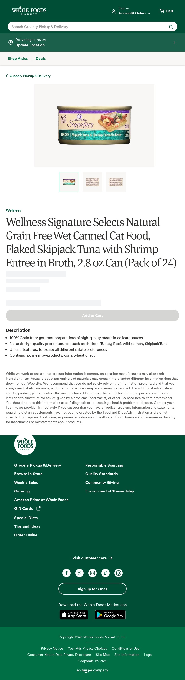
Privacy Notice (52, 648)
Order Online (25, 535)
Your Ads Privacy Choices (87, 648)
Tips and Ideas (27, 526)
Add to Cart (92, 315)
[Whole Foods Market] (29, 10)
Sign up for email (92, 588)
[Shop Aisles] (18, 58)
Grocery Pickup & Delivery (37, 465)
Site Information (126, 654)
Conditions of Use (125, 648)
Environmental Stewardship (109, 491)
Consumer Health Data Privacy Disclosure (59, 654)
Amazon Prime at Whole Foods (41, 499)
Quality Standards (101, 473)
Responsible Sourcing (104, 465)
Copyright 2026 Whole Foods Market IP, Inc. (92, 637)
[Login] (131, 11)
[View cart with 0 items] (166, 11)
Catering (22, 491)
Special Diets (26, 517)
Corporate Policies (92, 661)
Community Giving (102, 482)
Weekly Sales (26, 482)
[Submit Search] (171, 26)
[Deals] (40, 58)
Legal (148, 654)
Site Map (103, 654)
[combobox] (84, 26)
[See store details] (92, 42)
